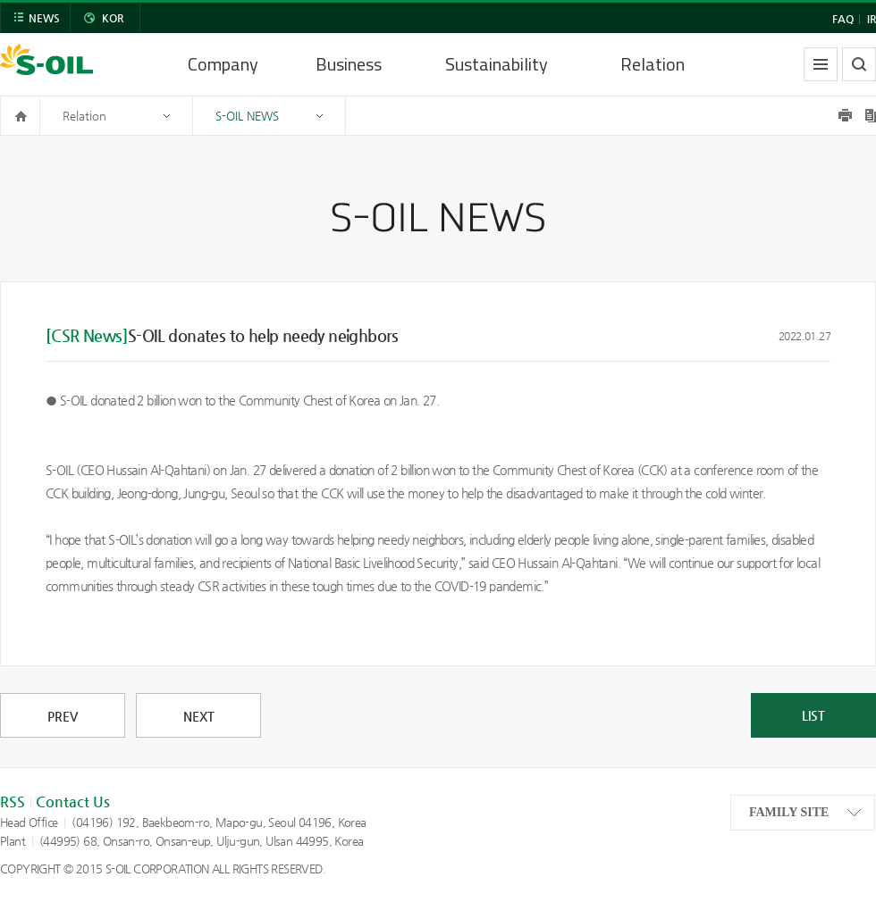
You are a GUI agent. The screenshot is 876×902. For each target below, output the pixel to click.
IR (871, 18)
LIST (813, 715)
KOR (112, 18)
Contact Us (73, 801)
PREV (62, 716)
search (859, 64)
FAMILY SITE (789, 812)
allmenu (821, 64)
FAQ (843, 18)
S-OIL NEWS (247, 115)
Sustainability (496, 64)
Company (223, 64)
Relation (652, 64)
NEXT (199, 716)
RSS (12, 801)
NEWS (44, 18)
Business (349, 64)
